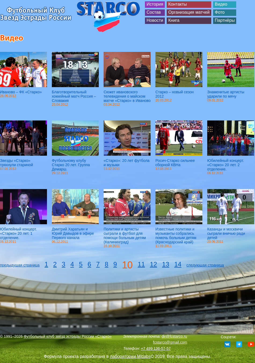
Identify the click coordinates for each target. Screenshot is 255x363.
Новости (155, 20)
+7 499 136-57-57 (156, 348)
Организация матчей (189, 12)
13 (165, 264)
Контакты (177, 4)
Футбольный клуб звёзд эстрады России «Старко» (68, 336)
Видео (221, 4)
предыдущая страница (19, 265)
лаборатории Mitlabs (130, 356)
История (155, 4)
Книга (173, 20)
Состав (154, 12)
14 (177, 264)
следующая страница (205, 265)
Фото (220, 12)
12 (153, 264)
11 (141, 264)
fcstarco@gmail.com (170, 342)
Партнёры (225, 20)
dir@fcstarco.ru (174, 336)
